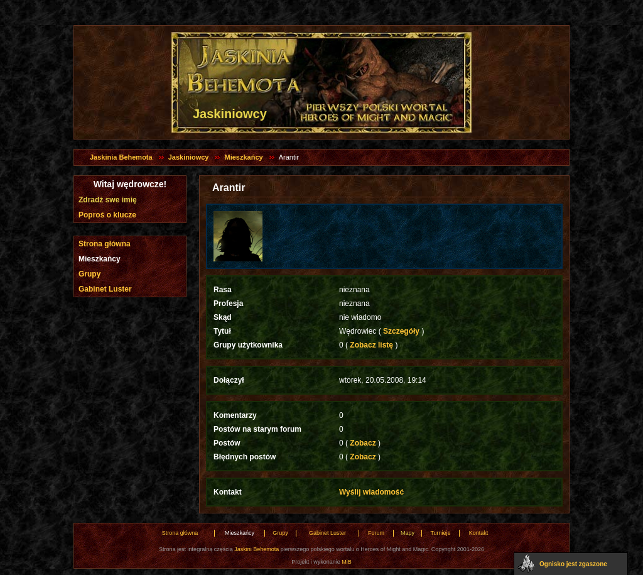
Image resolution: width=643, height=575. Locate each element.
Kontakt (479, 533)
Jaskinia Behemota (121, 157)
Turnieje (440, 533)
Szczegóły (401, 331)
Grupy (89, 274)
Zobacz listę (371, 345)
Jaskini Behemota (256, 549)
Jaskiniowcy (188, 157)
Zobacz (363, 443)
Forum (376, 533)
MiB (347, 562)
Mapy (407, 533)
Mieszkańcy (243, 157)
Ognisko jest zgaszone (573, 564)
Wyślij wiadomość (371, 492)
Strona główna (104, 243)
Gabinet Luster (105, 289)
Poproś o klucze (107, 215)
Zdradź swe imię (107, 199)
